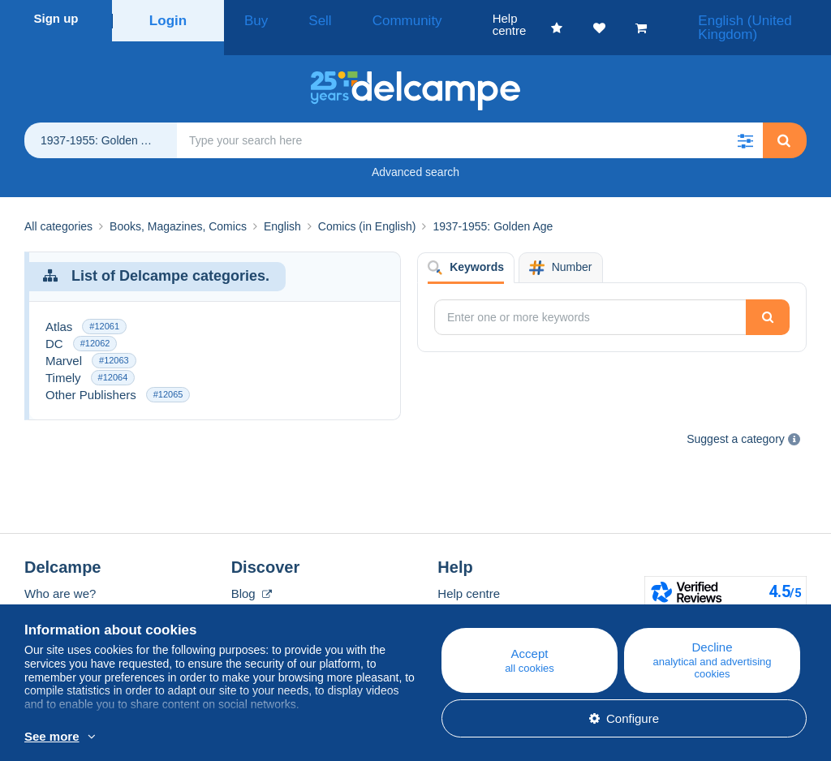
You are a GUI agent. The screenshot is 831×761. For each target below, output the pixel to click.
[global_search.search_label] (470, 122)
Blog (251, 575)
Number (560, 249)
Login (168, 18)
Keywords (466, 249)
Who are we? (60, 575)
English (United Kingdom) (742, 18)
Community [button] (369, 18)
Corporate (59, 594)
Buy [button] (250, 18)
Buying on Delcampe (493, 594)
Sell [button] (300, 18)
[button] (745, 122)
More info (240, 737)
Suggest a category (736, 420)
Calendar (256, 594)
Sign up (56, 18)
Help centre (468, 575)
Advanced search (415, 153)
